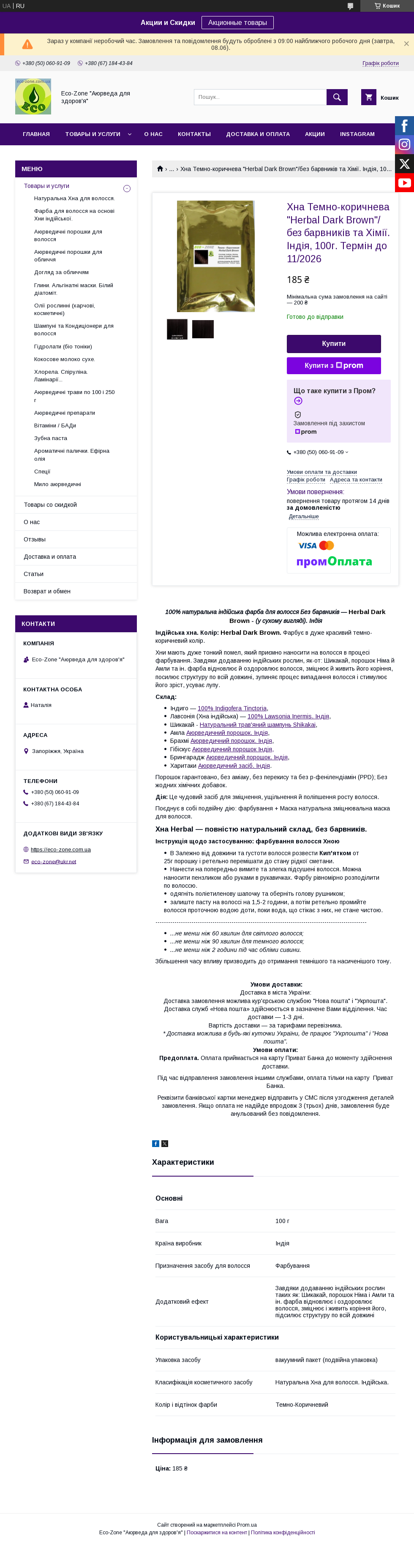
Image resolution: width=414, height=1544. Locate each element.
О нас (153, 134)
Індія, (266, 749)
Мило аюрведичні (57, 484)
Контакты (194, 134)
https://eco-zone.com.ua (61, 849)
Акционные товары (237, 22)
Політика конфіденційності (283, 1533)
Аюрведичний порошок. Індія (227, 732)
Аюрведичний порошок (224, 749)
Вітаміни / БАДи (55, 425)
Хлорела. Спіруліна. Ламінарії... (61, 376)
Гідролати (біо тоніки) (63, 346)
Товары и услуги (92, 134)
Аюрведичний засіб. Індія (234, 765)
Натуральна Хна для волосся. (74, 198)
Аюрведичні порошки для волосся (68, 235)
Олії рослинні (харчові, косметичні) (64, 309)
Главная (36, 134)
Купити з (334, 366)
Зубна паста (50, 438)
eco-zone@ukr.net (53, 861)
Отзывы (35, 539)
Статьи (34, 574)
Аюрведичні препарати (64, 413)
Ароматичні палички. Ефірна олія (71, 455)
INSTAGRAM (357, 134)
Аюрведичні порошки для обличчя (68, 256)
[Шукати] (337, 97)
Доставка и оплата (258, 134)
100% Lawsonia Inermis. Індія (288, 716)
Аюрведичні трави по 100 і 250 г (74, 396)
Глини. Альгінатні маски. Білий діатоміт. (73, 289)
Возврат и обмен (47, 591)
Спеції (42, 471)
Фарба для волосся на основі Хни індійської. (74, 215)
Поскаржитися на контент (217, 1533)
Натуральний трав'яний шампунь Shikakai (258, 724)
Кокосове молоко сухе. (64, 359)
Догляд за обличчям (61, 272)
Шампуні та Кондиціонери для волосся (74, 330)
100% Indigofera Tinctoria (232, 708)
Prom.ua (247, 1525)
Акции (315, 134)
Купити (334, 343)
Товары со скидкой (50, 504)
